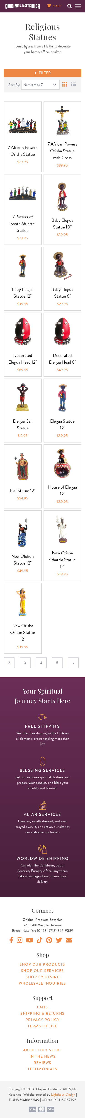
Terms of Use (42, 1026)
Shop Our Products (42, 964)
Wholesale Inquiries (42, 983)
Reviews (42, 1062)
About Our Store (42, 1050)
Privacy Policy (42, 1019)
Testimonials (42, 1069)
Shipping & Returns (42, 1013)
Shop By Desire (42, 977)
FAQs (42, 1007)
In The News (42, 1056)
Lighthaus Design (63, 1094)
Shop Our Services (42, 970)
